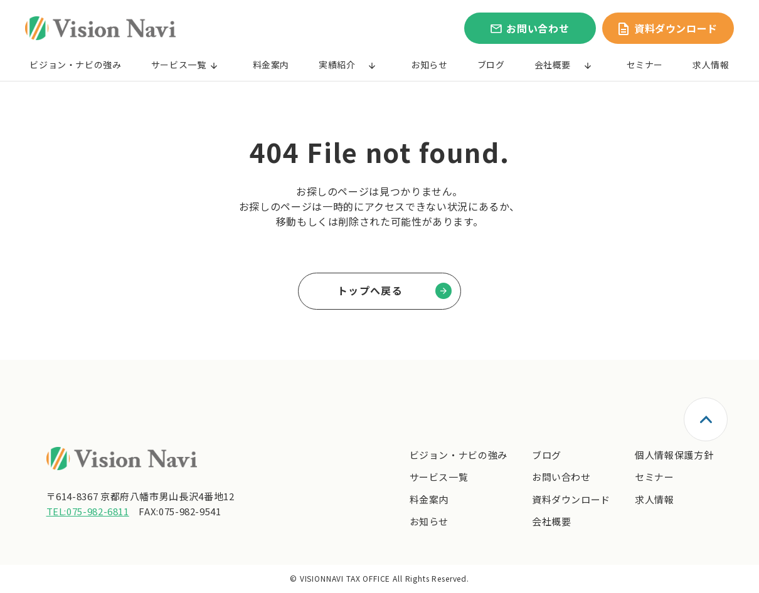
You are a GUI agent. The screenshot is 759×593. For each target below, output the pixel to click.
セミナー (645, 64)
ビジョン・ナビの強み (75, 64)
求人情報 (711, 64)
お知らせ (429, 64)
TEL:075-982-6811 (87, 511)
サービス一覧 (178, 64)
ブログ (491, 64)
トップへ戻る (370, 290)
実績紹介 (337, 64)
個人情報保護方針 (674, 454)
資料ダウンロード (571, 499)
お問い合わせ (561, 476)
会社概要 (552, 64)
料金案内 (271, 64)
